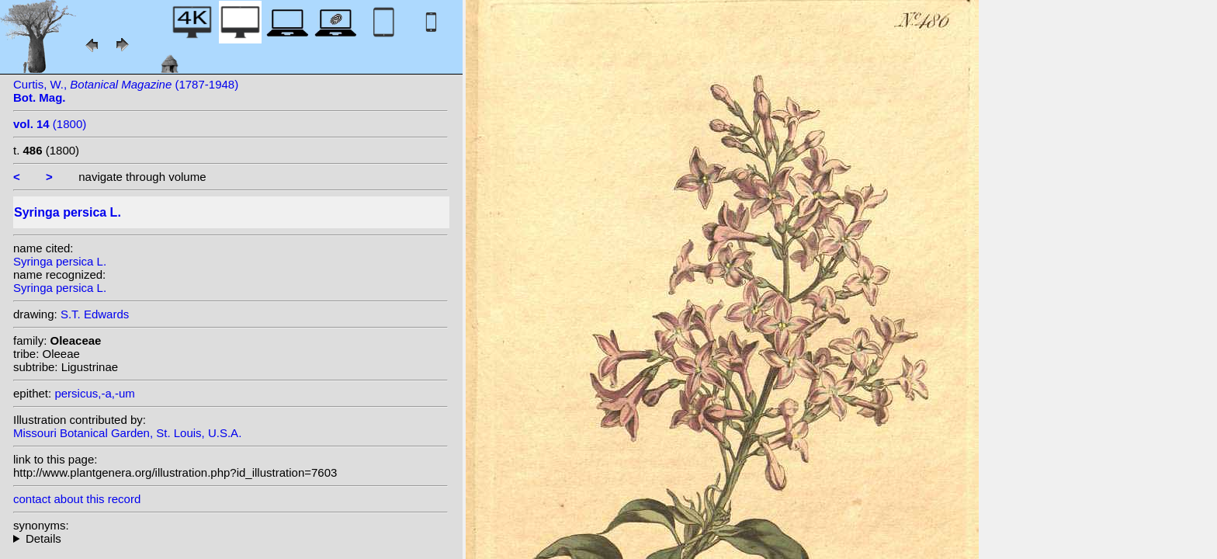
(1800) (49, 123)
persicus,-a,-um (94, 393)
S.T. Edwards (95, 314)
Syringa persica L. (59, 261)
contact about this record (76, 498)
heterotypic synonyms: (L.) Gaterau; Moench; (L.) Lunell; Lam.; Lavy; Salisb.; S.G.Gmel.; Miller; (230, 538)
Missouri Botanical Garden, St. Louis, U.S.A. (127, 432)
